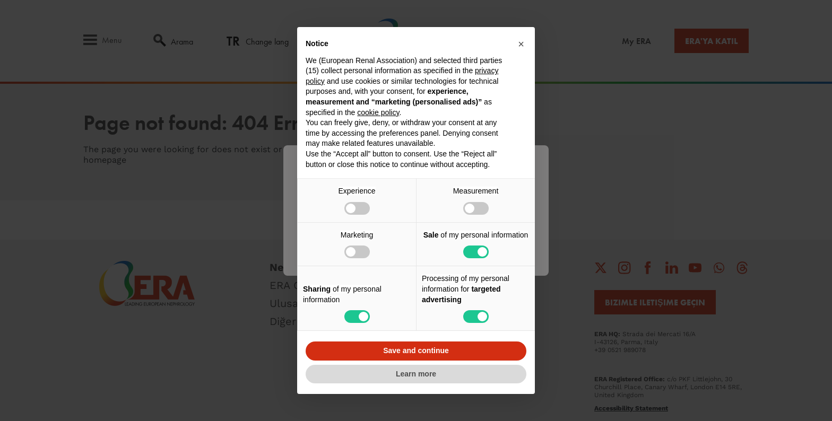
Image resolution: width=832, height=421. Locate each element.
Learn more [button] (416, 374)
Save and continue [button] (416, 350)
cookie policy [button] (378, 112)
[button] (521, 44)
